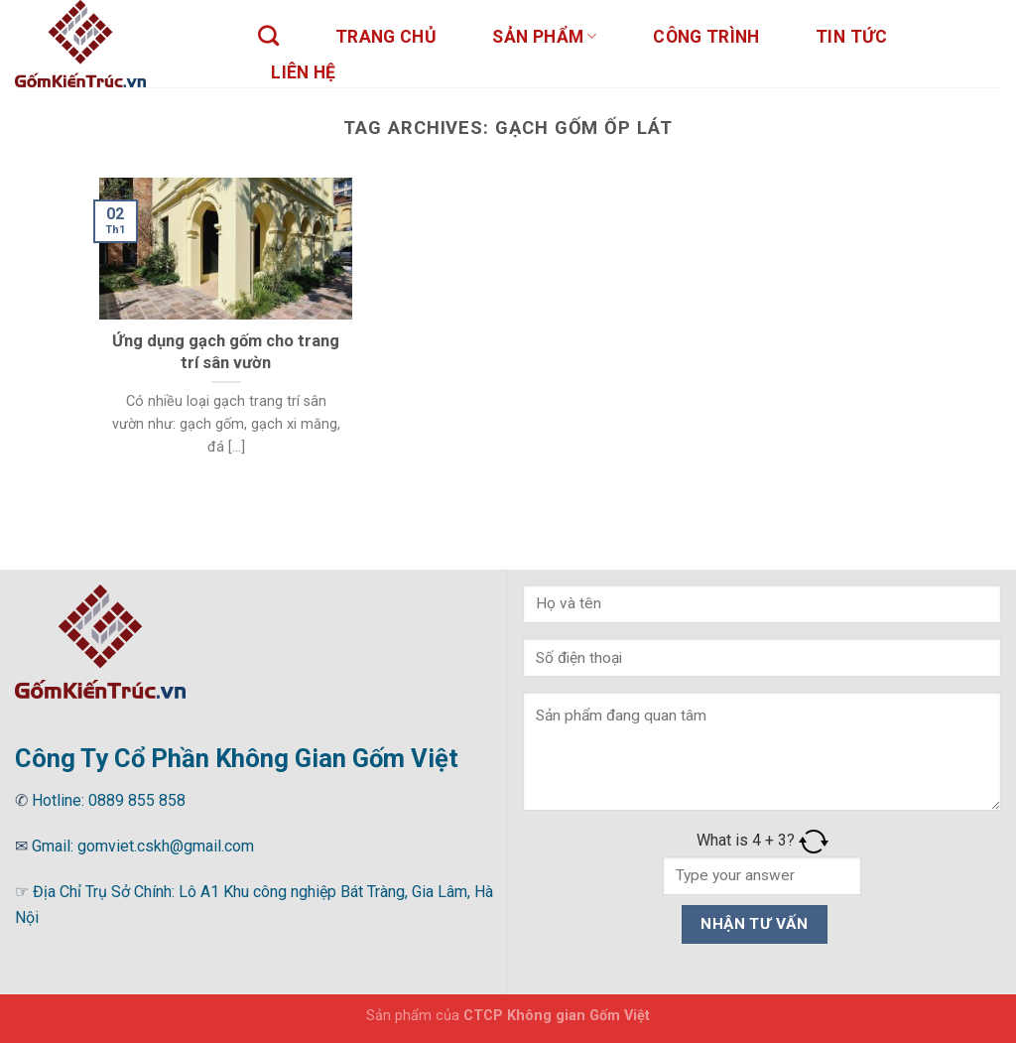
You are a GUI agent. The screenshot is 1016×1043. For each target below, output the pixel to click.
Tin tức (851, 37)
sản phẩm (544, 37)
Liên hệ (303, 72)
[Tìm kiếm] (269, 35)
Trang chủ (386, 37)
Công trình (706, 37)
